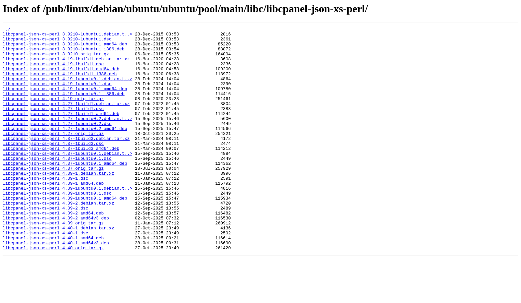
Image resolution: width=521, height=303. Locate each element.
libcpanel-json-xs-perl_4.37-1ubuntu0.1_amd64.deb (65, 191)
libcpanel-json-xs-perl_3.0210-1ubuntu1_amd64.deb (65, 48)
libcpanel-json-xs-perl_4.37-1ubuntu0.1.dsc (57, 185)
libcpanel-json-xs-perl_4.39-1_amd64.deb (53, 215)
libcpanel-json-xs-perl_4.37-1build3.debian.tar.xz (66, 161)
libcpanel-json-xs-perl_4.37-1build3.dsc (53, 167)
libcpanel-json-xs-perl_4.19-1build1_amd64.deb (61, 78)
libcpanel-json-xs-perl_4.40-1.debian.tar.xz (58, 269)
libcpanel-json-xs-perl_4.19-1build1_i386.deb (60, 84)
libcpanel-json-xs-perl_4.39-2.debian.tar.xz (58, 239)
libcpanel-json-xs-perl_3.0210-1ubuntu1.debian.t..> (67, 36)
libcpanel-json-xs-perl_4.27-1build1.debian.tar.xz (66, 119)
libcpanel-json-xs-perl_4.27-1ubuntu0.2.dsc (57, 143)
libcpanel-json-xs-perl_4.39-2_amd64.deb (53, 251)
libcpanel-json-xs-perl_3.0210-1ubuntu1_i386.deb (64, 54)
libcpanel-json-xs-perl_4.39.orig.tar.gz (53, 263)
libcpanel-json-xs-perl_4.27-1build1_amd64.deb (61, 131)
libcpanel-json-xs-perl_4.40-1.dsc (45, 274)
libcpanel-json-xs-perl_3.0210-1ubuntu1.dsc (57, 42)
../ (6, 30)
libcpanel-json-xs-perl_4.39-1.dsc (45, 209)
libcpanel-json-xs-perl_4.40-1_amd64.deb (53, 280)
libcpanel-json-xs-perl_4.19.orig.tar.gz (53, 113)
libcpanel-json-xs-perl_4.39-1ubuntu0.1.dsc (57, 227)
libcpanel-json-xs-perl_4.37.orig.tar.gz (53, 197)
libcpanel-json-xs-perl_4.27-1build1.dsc (53, 125)
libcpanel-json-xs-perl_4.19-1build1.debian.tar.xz (66, 66)
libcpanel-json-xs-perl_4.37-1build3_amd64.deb (61, 173)
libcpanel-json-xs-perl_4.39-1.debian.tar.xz (58, 203)
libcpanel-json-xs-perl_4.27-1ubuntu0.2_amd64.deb (65, 149)
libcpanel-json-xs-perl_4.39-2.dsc (45, 245)
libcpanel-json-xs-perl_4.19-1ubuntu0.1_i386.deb (64, 107)
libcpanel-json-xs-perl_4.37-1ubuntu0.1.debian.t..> (67, 179)
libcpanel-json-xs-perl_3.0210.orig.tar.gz (56, 60)
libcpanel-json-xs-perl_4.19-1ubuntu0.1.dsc (57, 95)
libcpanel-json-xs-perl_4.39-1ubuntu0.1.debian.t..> (67, 221)
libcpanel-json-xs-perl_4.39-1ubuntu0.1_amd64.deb (65, 233)
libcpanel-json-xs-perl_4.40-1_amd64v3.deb (56, 286)
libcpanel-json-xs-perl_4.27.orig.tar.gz (53, 155)
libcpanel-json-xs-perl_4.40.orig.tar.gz (53, 292)
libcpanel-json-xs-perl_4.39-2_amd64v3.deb (56, 257)
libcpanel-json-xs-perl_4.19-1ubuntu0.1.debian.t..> (67, 89)
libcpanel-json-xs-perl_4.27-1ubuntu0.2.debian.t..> (67, 137)
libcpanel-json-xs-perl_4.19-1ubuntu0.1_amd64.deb (65, 101)
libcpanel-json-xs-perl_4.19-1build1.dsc (53, 72)
